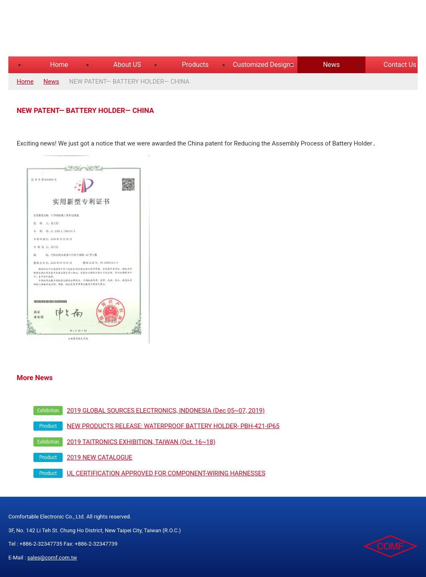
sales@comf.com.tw (52, 557)
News (331, 65)
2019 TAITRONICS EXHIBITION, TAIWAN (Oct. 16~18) (141, 441)
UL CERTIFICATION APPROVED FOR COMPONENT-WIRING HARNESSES (166, 473)
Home (59, 65)
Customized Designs (263, 65)
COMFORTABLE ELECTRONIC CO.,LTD (112, 29)
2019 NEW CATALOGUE (99, 457)
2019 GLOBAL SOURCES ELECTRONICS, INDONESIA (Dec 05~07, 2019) (166, 410)
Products (195, 65)
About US (127, 65)
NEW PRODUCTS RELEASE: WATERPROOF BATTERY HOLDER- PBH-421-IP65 (173, 425)
